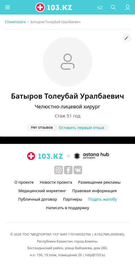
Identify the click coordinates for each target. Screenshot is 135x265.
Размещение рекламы (99, 182)
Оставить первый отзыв (81, 127)
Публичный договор (37, 199)
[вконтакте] (78, 170)
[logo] (54, 7)
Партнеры (72, 199)
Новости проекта (56, 182)
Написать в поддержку (67, 207)
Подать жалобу (102, 199)
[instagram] (58, 170)
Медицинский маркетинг (42, 190)
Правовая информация (94, 190)
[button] (7, 7)
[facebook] (68, 170)
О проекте (24, 182)
